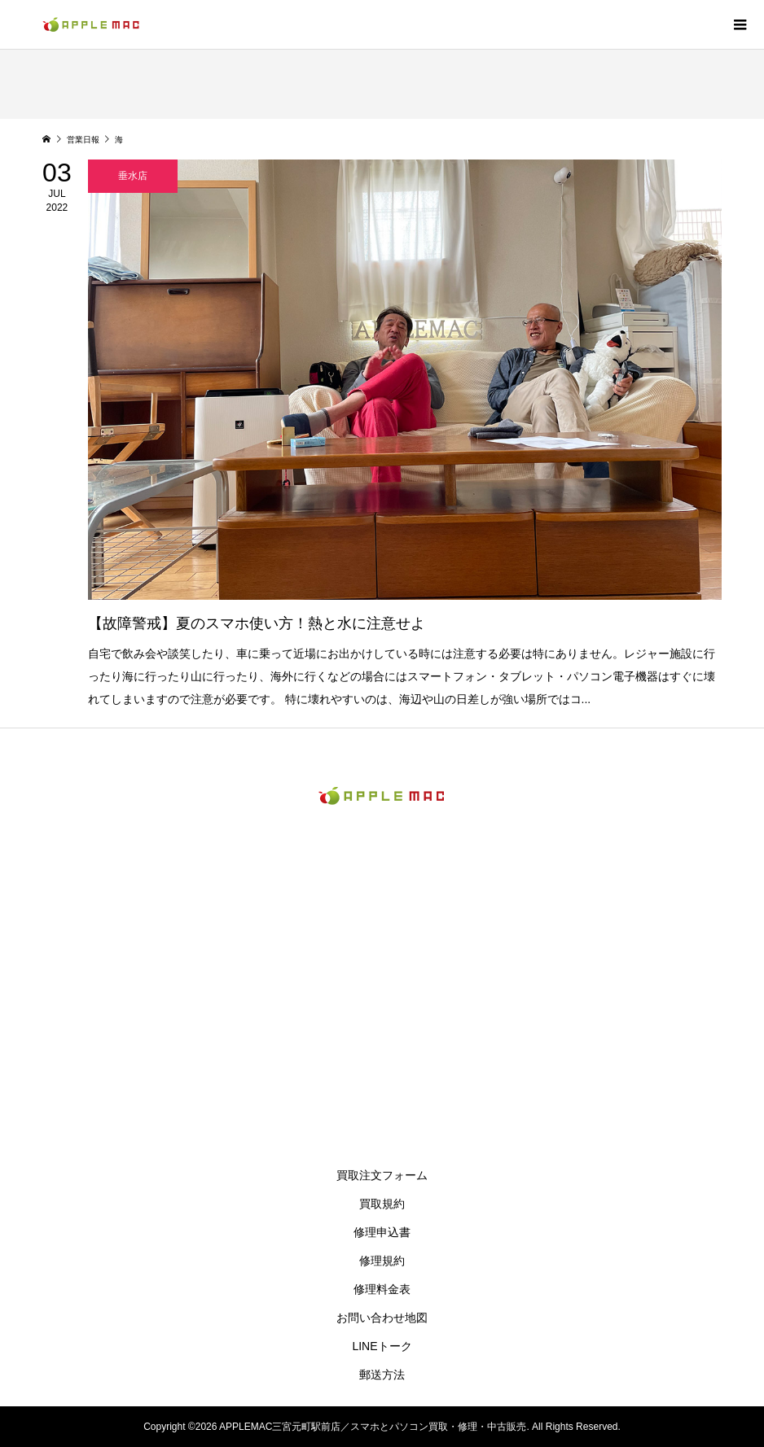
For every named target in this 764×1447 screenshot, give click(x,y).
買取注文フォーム (382, 1175)
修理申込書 (382, 1232)
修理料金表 (382, 1289)
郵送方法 (382, 1374)
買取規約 (382, 1203)
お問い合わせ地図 (382, 1317)
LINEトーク (381, 1346)
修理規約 (382, 1260)
